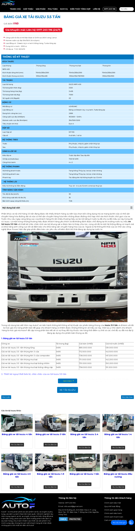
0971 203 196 (109, 9)
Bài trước (6, 397)
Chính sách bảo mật (112, 503)
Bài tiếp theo (127, 397)
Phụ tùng (53, 9)
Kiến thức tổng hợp (80, 9)
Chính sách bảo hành (113, 513)
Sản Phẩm (40, 9)
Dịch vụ (64, 9)
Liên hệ (96, 9)
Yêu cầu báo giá (17, 445)
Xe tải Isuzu (68, 389)
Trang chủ (15, 9)
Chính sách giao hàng (113, 510)
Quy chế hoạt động (112, 506)
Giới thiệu (28, 9)
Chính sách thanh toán (113, 517)
